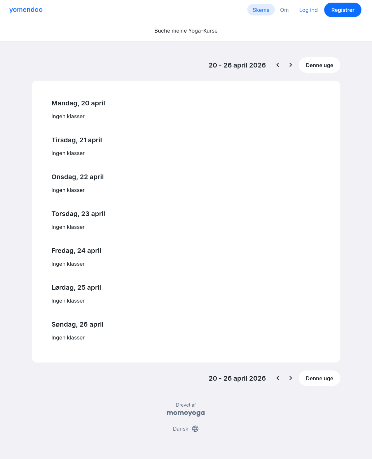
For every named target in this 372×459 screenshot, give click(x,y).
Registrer (343, 10)
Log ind (308, 10)
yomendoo (26, 10)
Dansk (186, 429)
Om (284, 10)
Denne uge (319, 65)
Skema (261, 10)
